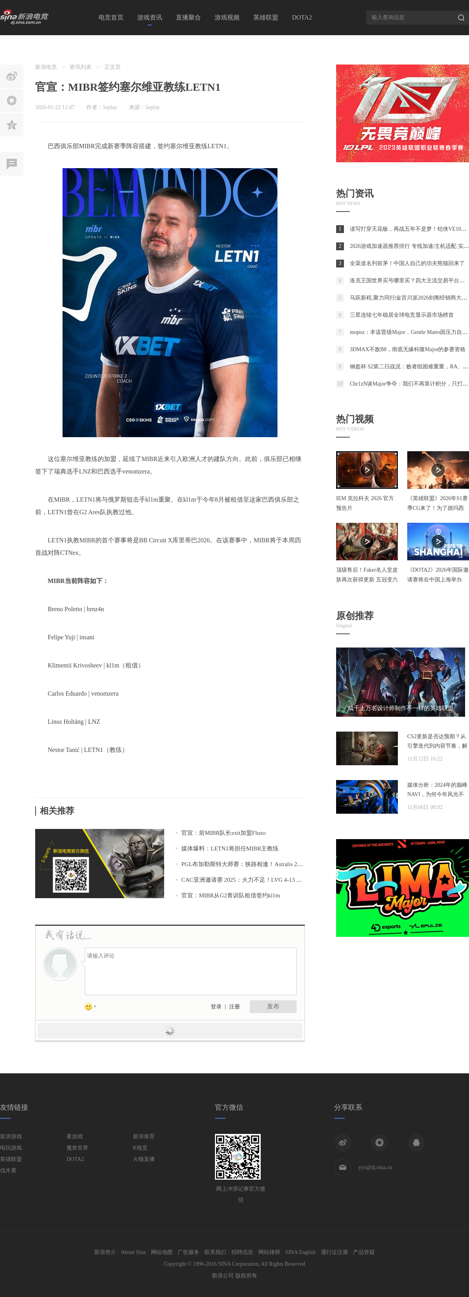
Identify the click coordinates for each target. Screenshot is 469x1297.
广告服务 (188, 1252)
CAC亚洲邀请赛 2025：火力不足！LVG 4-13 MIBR (246, 880)
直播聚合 (188, 17)
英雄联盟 (265, 17)
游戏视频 (227, 17)
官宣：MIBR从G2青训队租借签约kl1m (230, 895)
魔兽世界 (77, 1148)
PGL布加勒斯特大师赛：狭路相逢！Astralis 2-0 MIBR (250, 864)
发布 (273, 1006)
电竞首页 (111, 17)
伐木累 (8, 1170)
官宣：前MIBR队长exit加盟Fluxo (223, 833)
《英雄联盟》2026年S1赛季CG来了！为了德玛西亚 (437, 508)
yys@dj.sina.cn (375, 1167)
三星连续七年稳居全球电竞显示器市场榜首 (402, 315)
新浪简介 (105, 1252)
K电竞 (140, 1148)
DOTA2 (302, 17)
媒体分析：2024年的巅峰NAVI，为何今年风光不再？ (437, 794)
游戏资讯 (149, 17)
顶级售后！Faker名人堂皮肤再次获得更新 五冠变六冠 (367, 579)
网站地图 (162, 1252)
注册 (234, 1007)
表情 (93, 1008)
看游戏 (74, 1136)
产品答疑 (364, 1252)
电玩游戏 (11, 1148)
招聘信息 (242, 1252)
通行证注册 (334, 1252)
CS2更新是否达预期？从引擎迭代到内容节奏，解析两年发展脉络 (437, 746)
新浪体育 (144, 1136)
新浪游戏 (11, 1136)
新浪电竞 (46, 67)
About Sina (133, 1252)
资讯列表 (80, 67)
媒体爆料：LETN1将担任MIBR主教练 (230, 848)
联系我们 (215, 1252)
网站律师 (269, 1252)
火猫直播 (144, 1159)
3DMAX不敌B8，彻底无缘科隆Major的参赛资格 (407, 349)
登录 (216, 1007)
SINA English (300, 1252)
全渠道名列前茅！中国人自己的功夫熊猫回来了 (407, 263)
